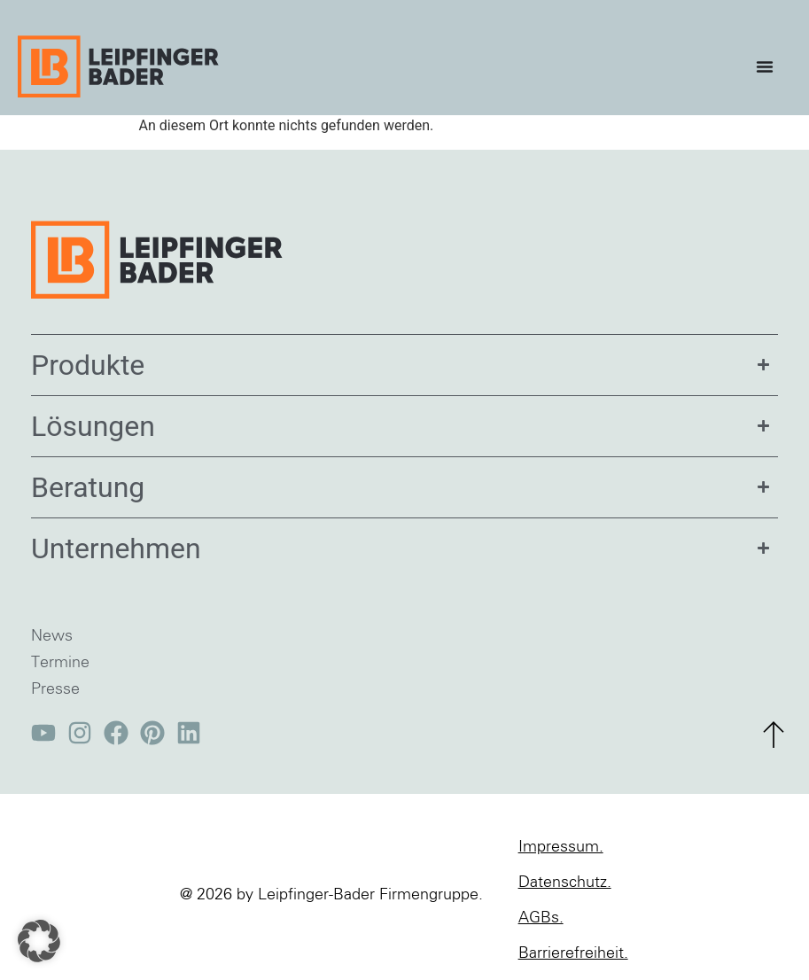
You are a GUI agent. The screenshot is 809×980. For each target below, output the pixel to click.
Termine (60, 663)
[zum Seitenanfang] (773, 734)
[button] (39, 941)
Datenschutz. (564, 883)
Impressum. (560, 847)
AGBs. (541, 918)
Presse (55, 689)
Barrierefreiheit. (573, 953)
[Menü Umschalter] (769, 66)
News (52, 636)
